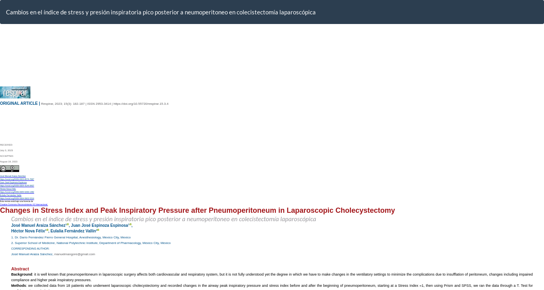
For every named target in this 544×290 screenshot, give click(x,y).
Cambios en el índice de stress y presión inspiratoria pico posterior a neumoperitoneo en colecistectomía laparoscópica (161, 12)
